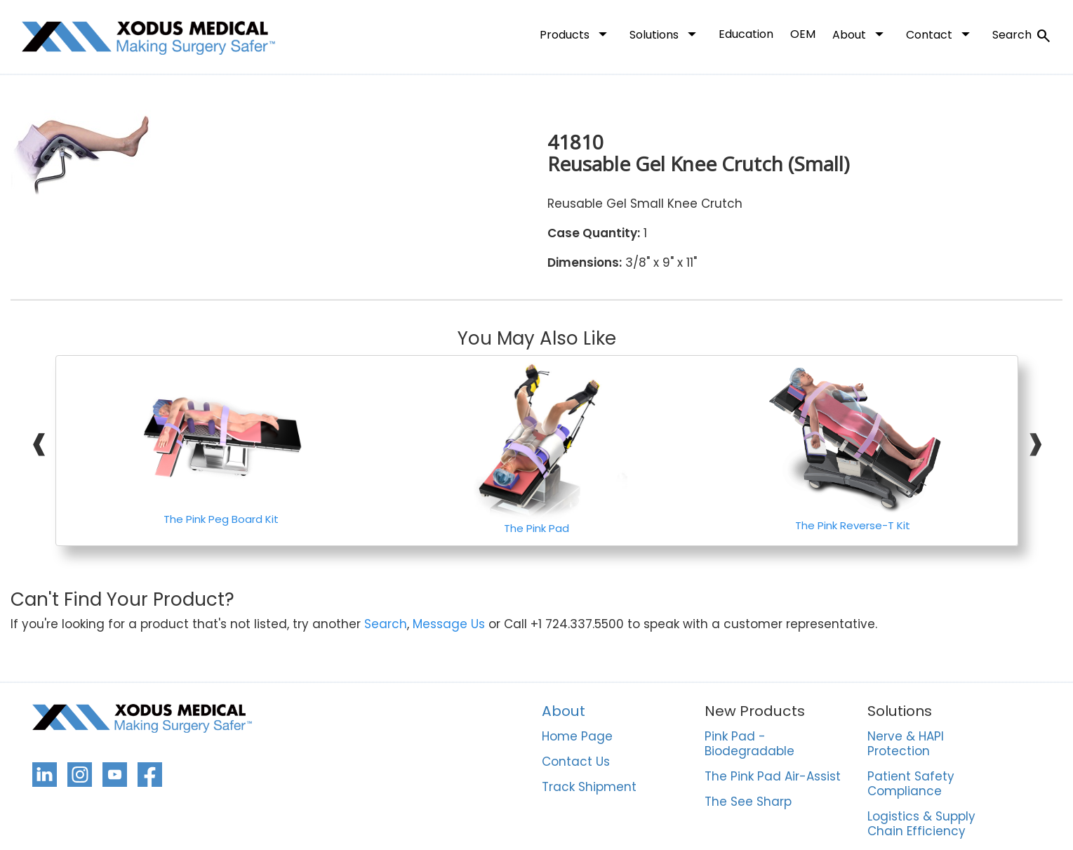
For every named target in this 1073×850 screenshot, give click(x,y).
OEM (802, 34)
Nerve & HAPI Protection (905, 744)
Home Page (577, 737)
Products (576, 34)
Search (1022, 36)
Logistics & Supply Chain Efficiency (921, 824)
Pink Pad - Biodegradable (749, 744)
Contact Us (576, 762)
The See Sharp (748, 802)
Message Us (449, 624)
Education (746, 34)
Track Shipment (589, 787)
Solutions (665, 34)
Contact (940, 34)
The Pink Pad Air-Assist (773, 777)
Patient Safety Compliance (910, 784)
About (860, 34)
